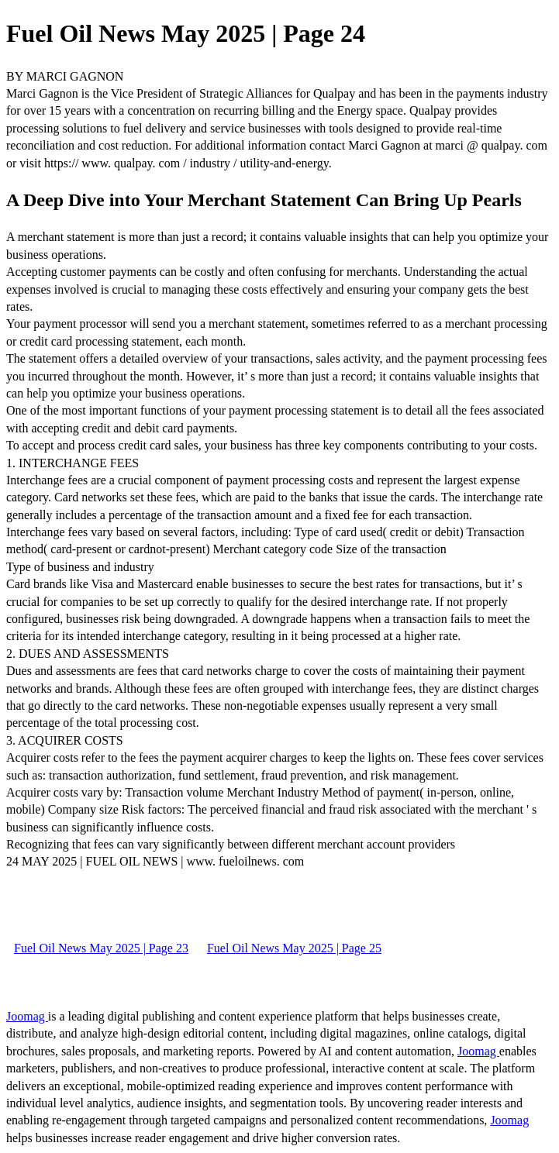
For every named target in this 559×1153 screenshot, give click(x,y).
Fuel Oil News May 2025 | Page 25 (294, 948)
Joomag (27, 1016)
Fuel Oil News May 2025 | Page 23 (101, 948)
